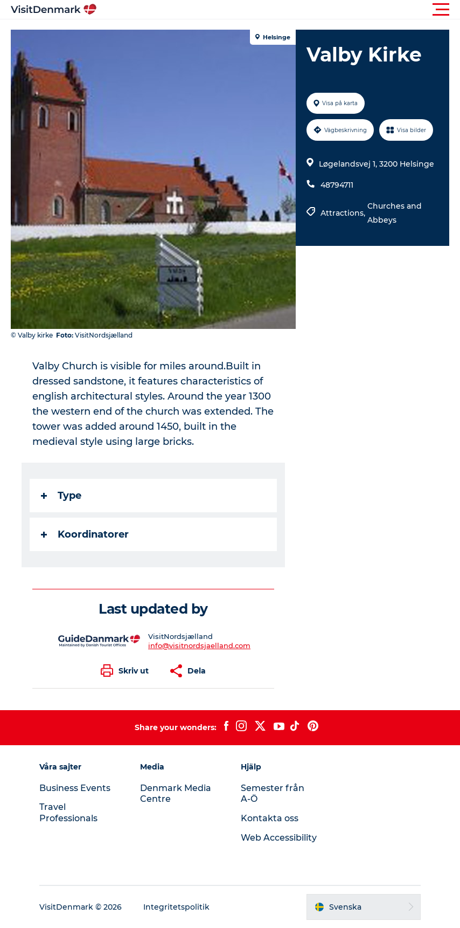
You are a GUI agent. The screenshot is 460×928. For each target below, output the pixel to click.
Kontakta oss (269, 818)
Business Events (74, 788)
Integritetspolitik (176, 907)
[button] (278, 9)
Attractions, (343, 213)
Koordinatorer (85, 534)
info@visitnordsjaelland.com (199, 645)
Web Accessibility (279, 838)
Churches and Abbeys (394, 213)
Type (61, 495)
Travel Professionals (68, 812)
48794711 (336, 185)
